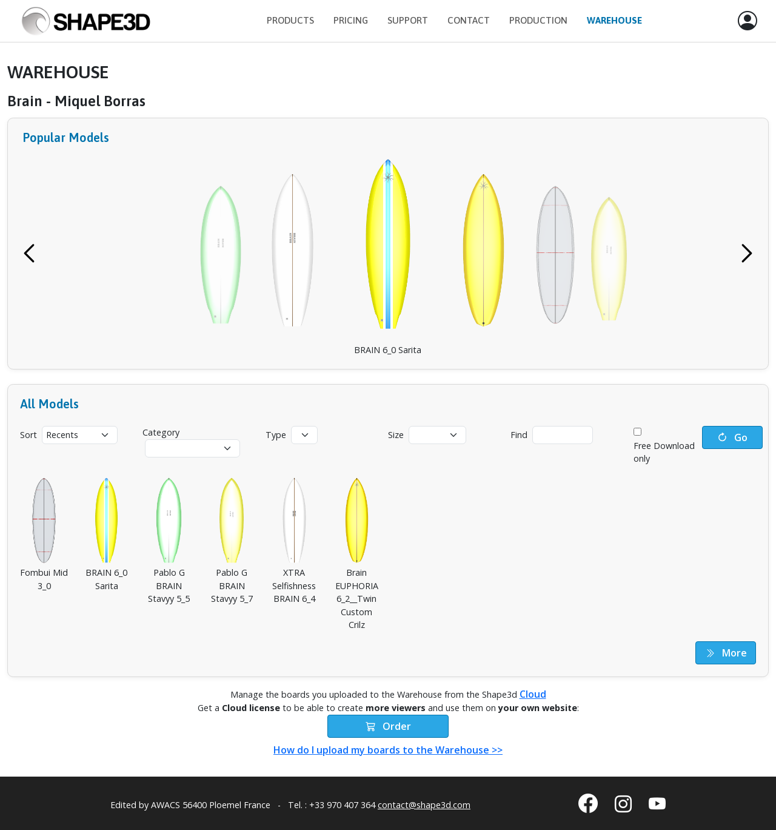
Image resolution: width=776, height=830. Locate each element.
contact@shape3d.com (424, 805)
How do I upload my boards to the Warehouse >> (388, 750)
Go (732, 437)
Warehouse (614, 20)
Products (290, 20)
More (726, 653)
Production (538, 20)
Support (407, 20)
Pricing (350, 20)
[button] (747, 21)
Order (388, 726)
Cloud (533, 694)
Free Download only (664, 452)
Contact (468, 20)
